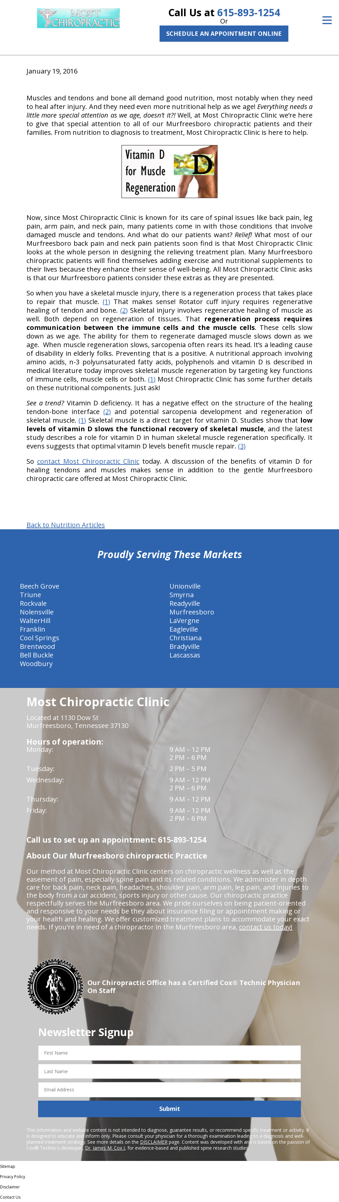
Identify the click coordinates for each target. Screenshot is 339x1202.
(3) (242, 446)
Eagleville (184, 629)
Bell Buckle (36, 655)
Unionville (185, 586)
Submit (169, 1109)
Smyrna (182, 594)
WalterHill (35, 620)
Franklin (32, 629)
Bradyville (185, 646)
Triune (30, 594)
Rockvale (33, 603)
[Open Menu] (327, 20)
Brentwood (37, 646)
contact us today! (265, 926)
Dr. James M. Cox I (105, 1148)
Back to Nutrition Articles (65, 525)
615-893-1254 (248, 12)
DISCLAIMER (154, 1142)
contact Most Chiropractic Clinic (88, 461)
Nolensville (37, 611)
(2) (124, 310)
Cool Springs (39, 637)
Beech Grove (39, 586)
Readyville (185, 603)
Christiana (186, 637)
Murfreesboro (192, 611)
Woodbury (36, 663)
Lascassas (185, 655)
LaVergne (184, 620)
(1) (106, 301)
